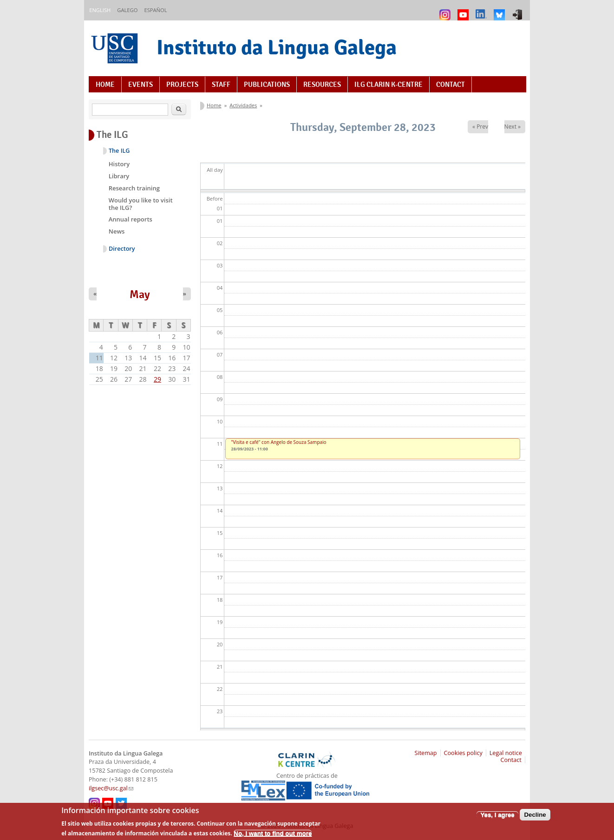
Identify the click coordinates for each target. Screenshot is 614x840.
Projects (182, 84)
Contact (450, 84)
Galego (127, 10)
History (119, 164)
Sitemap (426, 752)
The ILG (119, 151)
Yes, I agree (497, 817)
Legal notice (506, 752)
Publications (267, 84)
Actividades (243, 105)
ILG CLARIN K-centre (388, 84)
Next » (512, 126)
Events (140, 84)
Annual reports (130, 219)
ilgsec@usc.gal (111, 788)
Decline (535, 817)
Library (119, 176)
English (100, 10)
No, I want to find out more (273, 836)
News (117, 231)
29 (157, 379)
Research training (134, 188)
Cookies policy (463, 752)
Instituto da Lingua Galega (277, 47)
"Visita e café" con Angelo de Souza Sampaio (279, 442)
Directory (122, 249)
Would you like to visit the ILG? (141, 204)
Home (105, 84)
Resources (322, 84)
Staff (221, 84)
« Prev (480, 126)
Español (155, 10)
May (140, 294)
